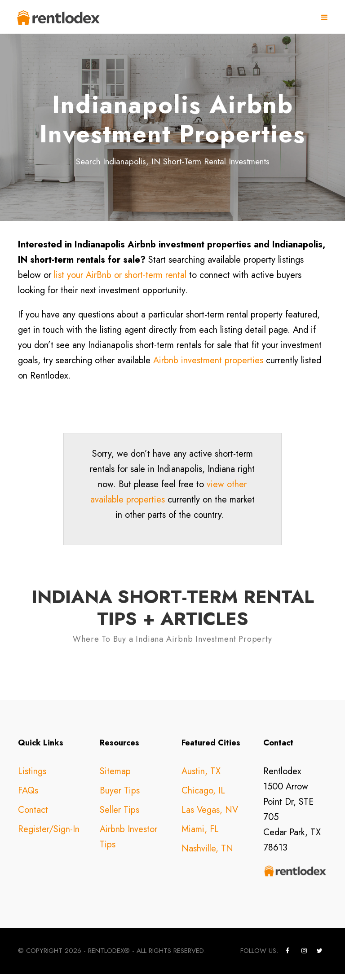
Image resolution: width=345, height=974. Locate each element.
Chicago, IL (203, 790)
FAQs (28, 790)
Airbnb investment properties (208, 360)
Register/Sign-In (49, 829)
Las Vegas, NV (209, 809)
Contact (33, 809)
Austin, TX (201, 771)
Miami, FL (200, 829)
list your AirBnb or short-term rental (120, 275)
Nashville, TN (207, 848)
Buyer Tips (120, 790)
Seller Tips (119, 809)
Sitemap (115, 771)
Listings (32, 771)
